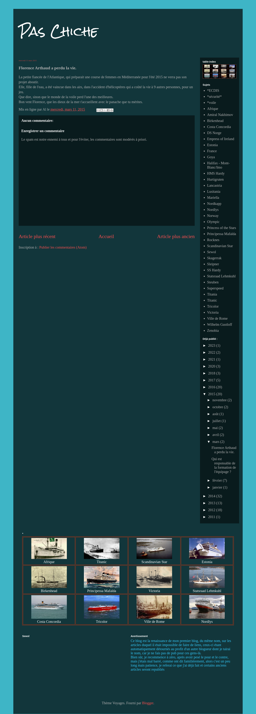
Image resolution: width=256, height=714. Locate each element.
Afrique (212, 109)
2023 (212, 345)
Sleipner (213, 264)
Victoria (212, 312)
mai (215, 428)
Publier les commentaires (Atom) (63, 247)
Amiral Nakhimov (220, 115)
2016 (212, 387)
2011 (212, 517)
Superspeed (215, 288)
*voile (211, 103)
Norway (212, 216)
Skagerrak (214, 258)
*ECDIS (213, 90)
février (217, 480)
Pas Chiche (58, 31)
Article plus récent (37, 236)
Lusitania (213, 191)
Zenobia (213, 330)
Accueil (106, 236)
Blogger (147, 703)
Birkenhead (215, 121)
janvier (217, 487)
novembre (220, 400)
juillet (217, 421)
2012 (212, 510)
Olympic (213, 222)
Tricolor (213, 306)
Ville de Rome (217, 318)
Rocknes (213, 240)
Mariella (213, 197)
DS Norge (214, 133)
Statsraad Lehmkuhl (221, 276)
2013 (212, 503)
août (215, 414)
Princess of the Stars (221, 228)
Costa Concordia (219, 127)
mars (216, 442)
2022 (212, 352)
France (212, 151)
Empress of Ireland (220, 139)
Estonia (212, 145)
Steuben (212, 282)
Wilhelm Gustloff (219, 324)
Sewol (211, 252)
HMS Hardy (216, 173)
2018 (212, 373)
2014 (212, 496)
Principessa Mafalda (221, 234)
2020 (212, 366)
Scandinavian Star (220, 246)
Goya (211, 157)
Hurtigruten (215, 179)
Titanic (212, 300)
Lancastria (214, 185)
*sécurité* (214, 96)
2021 (212, 359)
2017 (212, 380)
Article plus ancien (176, 236)
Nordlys (212, 210)
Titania (212, 294)
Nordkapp (214, 204)
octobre (218, 407)
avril (216, 435)
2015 (212, 394)
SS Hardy (214, 270)
